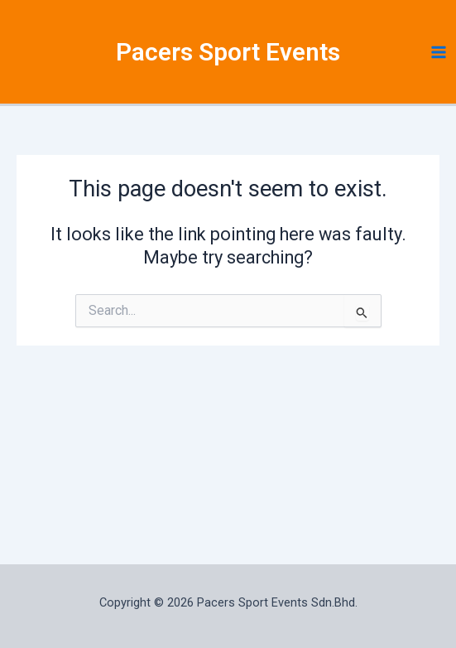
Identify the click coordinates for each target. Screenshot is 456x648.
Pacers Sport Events (228, 51)
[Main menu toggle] (438, 52)
